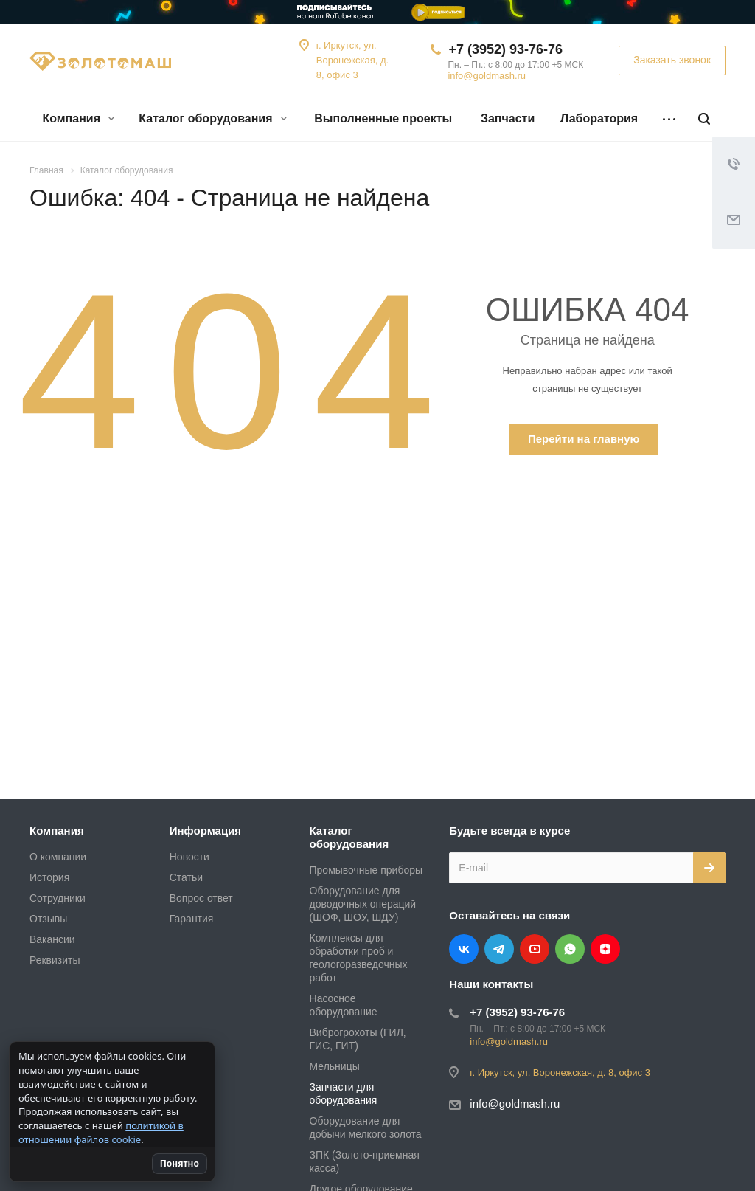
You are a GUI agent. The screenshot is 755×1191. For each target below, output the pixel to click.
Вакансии (52, 939)
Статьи (186, 877)
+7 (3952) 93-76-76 (505, 49)
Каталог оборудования (213, 118)
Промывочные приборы (366, 870)
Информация (205, 830)
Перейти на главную (583, 438)
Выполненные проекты (383, 118)
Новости (189, 857)
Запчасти (508, 118)
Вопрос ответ (201, 898)
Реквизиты (54, 960)
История (49, 877)
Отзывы (48, 919)
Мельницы (335, 1066)
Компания (78, 118)
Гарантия (192, 919)
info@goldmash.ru (487, 75)
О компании (57, 857)
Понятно (209, 1163)
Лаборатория (599, 118)
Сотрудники (57, 898)
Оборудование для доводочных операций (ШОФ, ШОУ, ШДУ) (363, 904)
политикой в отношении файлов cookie (101, 1132)
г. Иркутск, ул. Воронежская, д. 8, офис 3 (352, 60)
